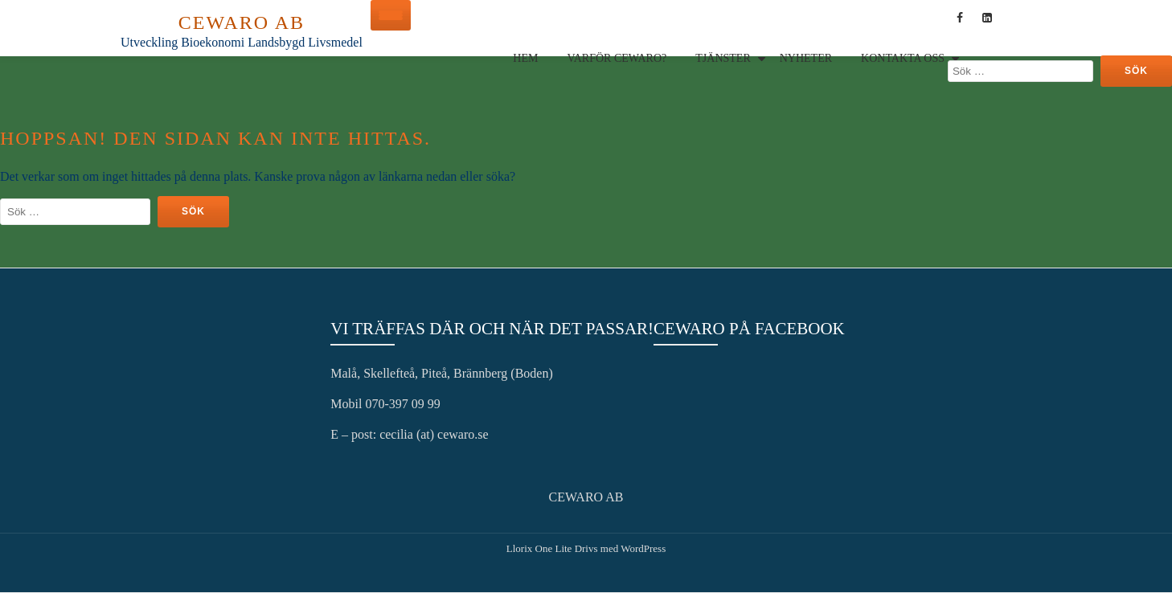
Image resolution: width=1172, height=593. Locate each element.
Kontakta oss (903, 58)
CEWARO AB (241, 22)
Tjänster (722, 58)
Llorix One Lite (540, 548)
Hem (525, 58)
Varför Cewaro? (616, 58)
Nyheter (806, 58)
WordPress (643, 548)
